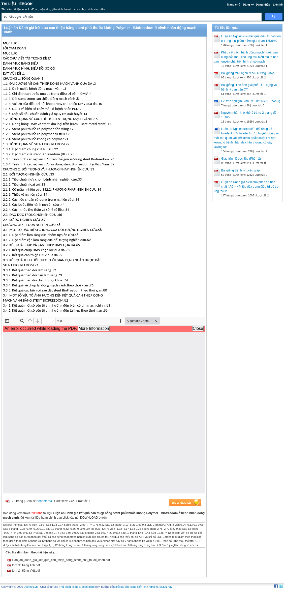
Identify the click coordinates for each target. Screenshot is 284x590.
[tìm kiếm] (131, 16)
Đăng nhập (263, 4)
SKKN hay (166, 586)
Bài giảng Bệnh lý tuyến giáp (240, 170)
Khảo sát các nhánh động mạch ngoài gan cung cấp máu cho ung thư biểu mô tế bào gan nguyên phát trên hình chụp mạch (246, 57)
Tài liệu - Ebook (17, 4)
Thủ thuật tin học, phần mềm (76, 586)
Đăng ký (248, 4)
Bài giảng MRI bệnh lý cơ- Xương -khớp (247, 73)
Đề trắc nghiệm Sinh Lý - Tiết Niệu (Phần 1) (250, 101)
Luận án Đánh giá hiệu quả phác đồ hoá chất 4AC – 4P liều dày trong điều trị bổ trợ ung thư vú (246, 186)
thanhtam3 (45, 501)
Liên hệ (277, 4)
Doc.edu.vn (31, 586)
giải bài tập (122, 586)
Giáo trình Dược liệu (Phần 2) (241, 158)
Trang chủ (233, 4)
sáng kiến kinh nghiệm (144, 586)
